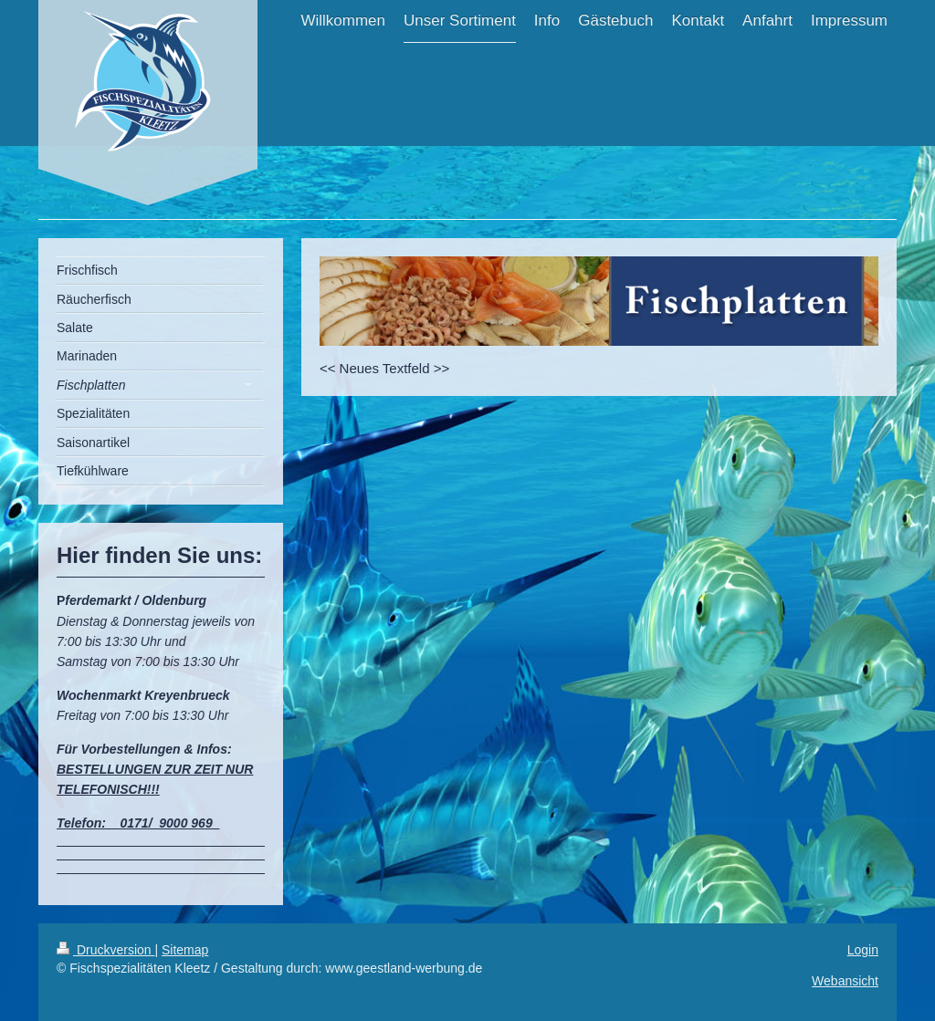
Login (862, 950)
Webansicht (845, 981)
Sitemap (185, 950)
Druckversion (105, 950)
